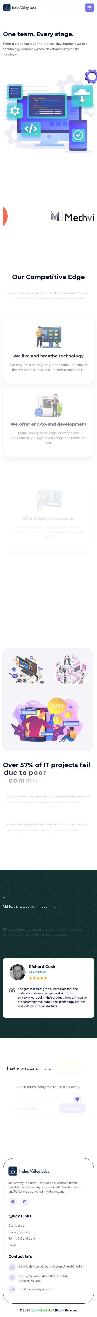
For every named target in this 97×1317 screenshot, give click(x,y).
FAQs (12, 1245)
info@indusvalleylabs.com (36, 1289)
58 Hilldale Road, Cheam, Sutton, (51, 1266)
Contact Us (16, 1225)
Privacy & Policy (19, 1232)
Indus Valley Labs (42, 1310)
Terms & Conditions (22, 1238)
